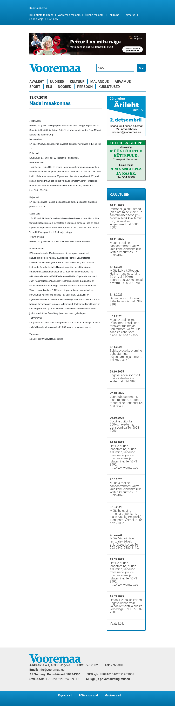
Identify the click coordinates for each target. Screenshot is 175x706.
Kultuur (77, 82)
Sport (34, 87)
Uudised (57, 82)
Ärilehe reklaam (94, 15)
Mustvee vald (113, 695)
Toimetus (130, 15)
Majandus (99, 82)
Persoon (85, 87)
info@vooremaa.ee (51, 669)
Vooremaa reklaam (69, 15)
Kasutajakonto (38, 8)
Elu (49, 87)
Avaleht (36, 82)
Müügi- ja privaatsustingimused (108, 679)
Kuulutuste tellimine (41, 15)
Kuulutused (109, 87)
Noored (64, 87)
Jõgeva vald (64, 695)
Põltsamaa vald (88, 695)
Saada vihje (36, 19)
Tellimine (113, 15)
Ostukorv (52, 19)
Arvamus (123, 82)
